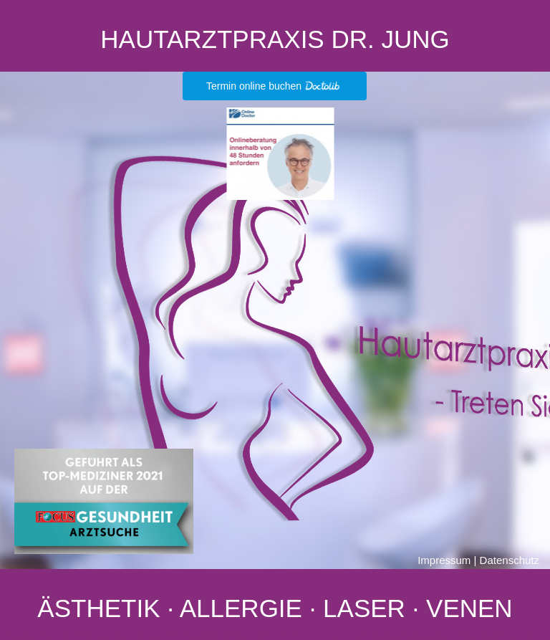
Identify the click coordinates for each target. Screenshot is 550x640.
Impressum (444, 560)
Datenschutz (509, 560)
